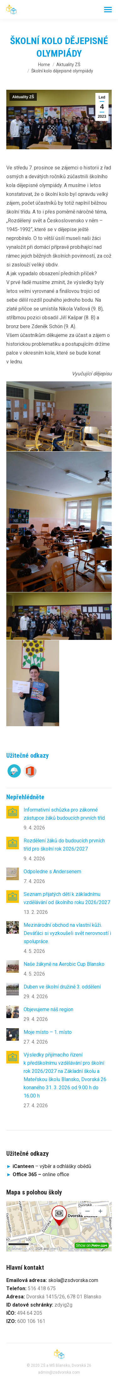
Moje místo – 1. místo (48, 1032)
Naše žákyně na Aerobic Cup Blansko (64, 964)
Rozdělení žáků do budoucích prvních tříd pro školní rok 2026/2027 (64, 845)
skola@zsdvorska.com (73, 1280)
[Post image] (12, 812)
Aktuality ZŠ (23, 97)
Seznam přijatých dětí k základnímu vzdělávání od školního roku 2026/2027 (67, 898)
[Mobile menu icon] (108, 9)
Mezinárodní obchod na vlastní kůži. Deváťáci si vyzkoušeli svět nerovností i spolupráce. (67, 933)
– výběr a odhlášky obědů (48, 1166)
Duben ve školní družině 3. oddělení (62, 987)
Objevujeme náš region (48, 1009)
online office (41, 1174)
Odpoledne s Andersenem (52, 872)
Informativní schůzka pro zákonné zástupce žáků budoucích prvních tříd (64, 814)
